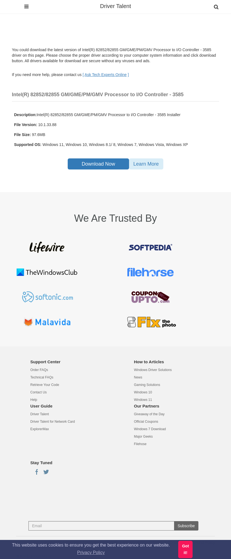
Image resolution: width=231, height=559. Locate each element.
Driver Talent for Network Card (52, 422)
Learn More (146, 164)
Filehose (140, 444)
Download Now (98, 164)
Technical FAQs (41, 377)
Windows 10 (143, 392)
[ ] (106, 74)
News (138, 377)
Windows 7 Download (150, 429)
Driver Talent (115, 6)
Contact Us (38, 392)
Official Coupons (146, 422)
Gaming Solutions (147, 385)
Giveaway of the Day (149, 414)
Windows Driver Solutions (153, 370)
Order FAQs (39, 370)
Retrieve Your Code (44, 385)
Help (33, 400)
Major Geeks (143, 436)
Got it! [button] (185, 549)
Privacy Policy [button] (91, 552)
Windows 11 (143, 400)
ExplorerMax (39, 429)
